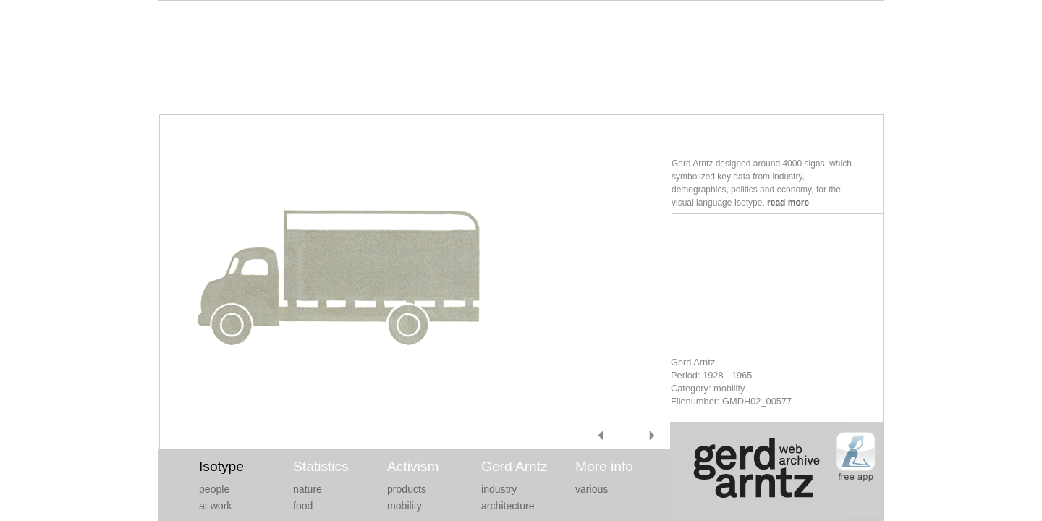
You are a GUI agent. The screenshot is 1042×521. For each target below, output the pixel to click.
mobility (404, 506)
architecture (508, 506)
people (214, 489)
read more (788, 203)
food (303, 506)
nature (307, 489)
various (591, 489)
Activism (413, 466)
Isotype (221, 466)
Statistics (321, 466)
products (406, 489)
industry (499, 489)
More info (604, 466)
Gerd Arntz (514, 466)
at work (215, 506)
